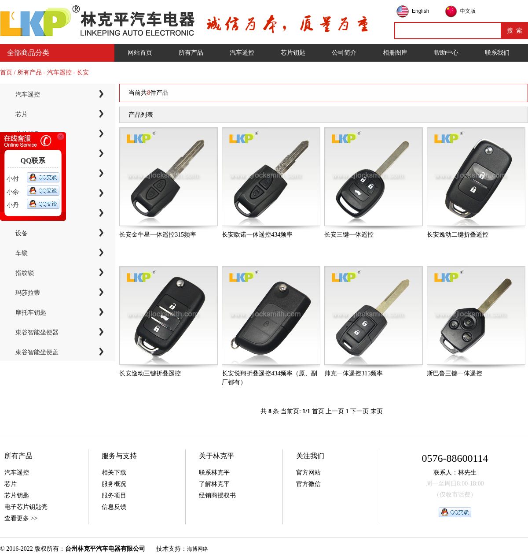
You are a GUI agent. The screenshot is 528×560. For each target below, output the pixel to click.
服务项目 (114, 495)
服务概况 (114, 484)
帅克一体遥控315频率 (353, 373)
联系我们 (497, 52)
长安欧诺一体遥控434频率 (257, 234)
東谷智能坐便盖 (37, 352)
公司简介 (344, 52)
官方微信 (308, 484)
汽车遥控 (242, 52)
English (420, 11)
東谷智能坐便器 (37, 332)
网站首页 (140, 52)
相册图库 (395, 52)
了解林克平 (214, 484)
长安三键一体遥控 (349, 234)
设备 (21, 233)
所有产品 (191, 52)
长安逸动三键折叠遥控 (150, 373)
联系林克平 (214, 472)
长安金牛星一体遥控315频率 (157, 234)
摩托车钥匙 (30, 312)
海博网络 (197, 549)
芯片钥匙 (293, 52)
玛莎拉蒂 (27, 292)
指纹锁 (24, 273)
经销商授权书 (217, 495)
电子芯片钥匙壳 (26, 507)
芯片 (21, 114)
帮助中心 (446, 52)
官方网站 (308, 472)
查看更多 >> (20, 518)
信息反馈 (114, 507)
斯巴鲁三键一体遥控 (454, 373)
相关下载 (114, 472)
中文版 (468, 11)
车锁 (21, 253)
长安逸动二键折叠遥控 (457, 234)
